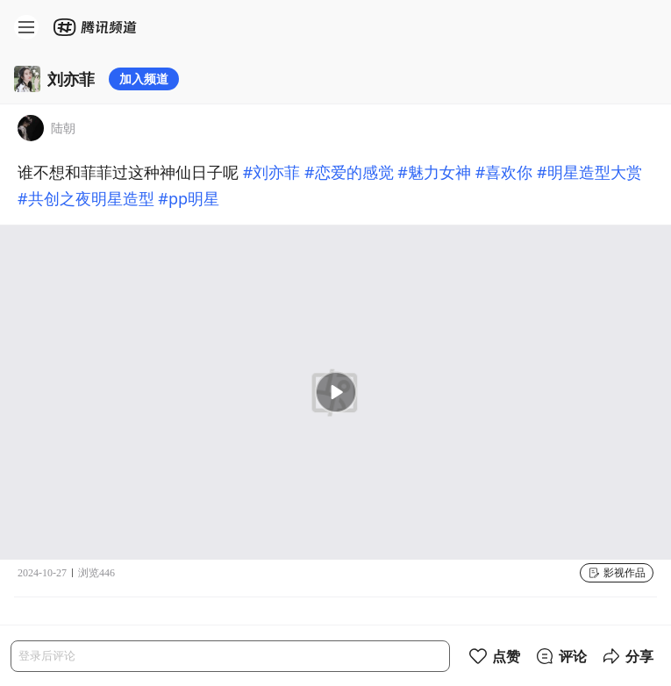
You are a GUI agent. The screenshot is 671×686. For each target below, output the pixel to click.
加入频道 (143, 78)
